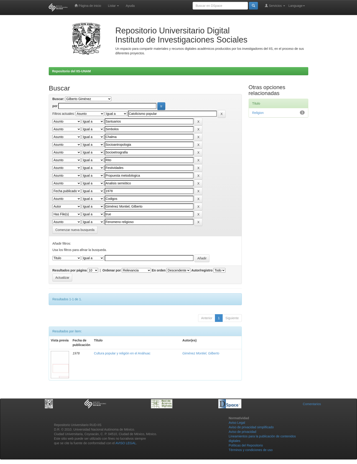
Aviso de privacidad (242, 432)
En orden (159, 270)
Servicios (275, 6)
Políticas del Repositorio (246, 445)
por (55, 106)
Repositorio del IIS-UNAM (71, 71)
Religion (258, 113)
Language (296, 6)
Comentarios (312, 404)
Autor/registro (201, 270)
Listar (113, 6)
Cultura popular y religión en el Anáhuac (122, 353)
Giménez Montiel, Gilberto (200, 353)
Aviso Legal (237, 422)
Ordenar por (111, 270)
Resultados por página (69, 270)
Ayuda (130, 6)
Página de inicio (87, 6)
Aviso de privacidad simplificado (251, 427)
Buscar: (58, 99)
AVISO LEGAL (125, 443)
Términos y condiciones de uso (251, 450)
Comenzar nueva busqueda (74, 230)
